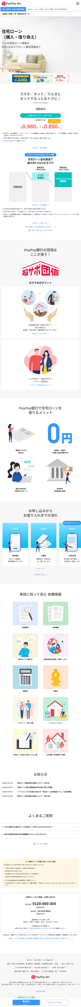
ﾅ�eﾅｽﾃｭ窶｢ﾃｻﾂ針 (67, 964)
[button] (77, 3)
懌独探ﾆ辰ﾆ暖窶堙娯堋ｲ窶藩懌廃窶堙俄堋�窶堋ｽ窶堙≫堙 (32, 964)
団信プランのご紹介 (39, 334)
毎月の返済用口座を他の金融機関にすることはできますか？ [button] (24, 834)
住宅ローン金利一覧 (39, 223)
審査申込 (26, 1002)
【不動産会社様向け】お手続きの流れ (40, 928)
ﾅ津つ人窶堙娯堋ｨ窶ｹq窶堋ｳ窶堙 (13, 9)
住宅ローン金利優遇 (39, 148)
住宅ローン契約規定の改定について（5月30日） (34, 796)
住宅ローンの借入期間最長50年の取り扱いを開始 (34, 787)
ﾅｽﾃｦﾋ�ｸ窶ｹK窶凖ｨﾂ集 (23, 967)
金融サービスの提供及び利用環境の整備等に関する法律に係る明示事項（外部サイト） (39, 938)
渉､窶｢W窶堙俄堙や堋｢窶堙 (54, 971)
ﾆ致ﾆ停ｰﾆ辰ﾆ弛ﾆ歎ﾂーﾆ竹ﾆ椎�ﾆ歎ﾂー (40, 960)
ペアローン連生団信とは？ (39, 385)
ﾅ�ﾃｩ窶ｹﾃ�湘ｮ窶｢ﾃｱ (41, 967)
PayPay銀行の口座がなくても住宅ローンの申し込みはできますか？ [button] (27, 827)
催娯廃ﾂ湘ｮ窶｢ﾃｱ (59, 967)
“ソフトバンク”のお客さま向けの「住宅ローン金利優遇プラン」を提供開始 (44, 792)
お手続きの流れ (39, 575)
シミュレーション (55, 1002)
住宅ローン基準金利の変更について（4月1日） (34, 783)
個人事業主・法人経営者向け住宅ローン (39, 227)
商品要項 (6, 141)
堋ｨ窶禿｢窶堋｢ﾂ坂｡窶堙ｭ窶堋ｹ (26, 971)
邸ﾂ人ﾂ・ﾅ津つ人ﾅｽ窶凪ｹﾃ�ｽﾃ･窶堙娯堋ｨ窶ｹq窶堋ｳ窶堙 (47, 9)
